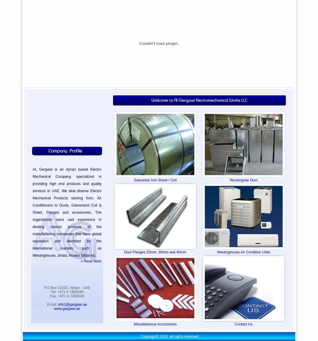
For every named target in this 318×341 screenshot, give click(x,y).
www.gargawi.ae (67, 309)
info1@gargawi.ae (72, 304)
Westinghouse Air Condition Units (243, 252)
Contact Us (243, 324)
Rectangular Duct (244, 180)
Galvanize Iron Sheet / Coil (155, 180)
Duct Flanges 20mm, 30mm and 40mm (155, 252)
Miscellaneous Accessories (155, 324)
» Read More (91, 261)
